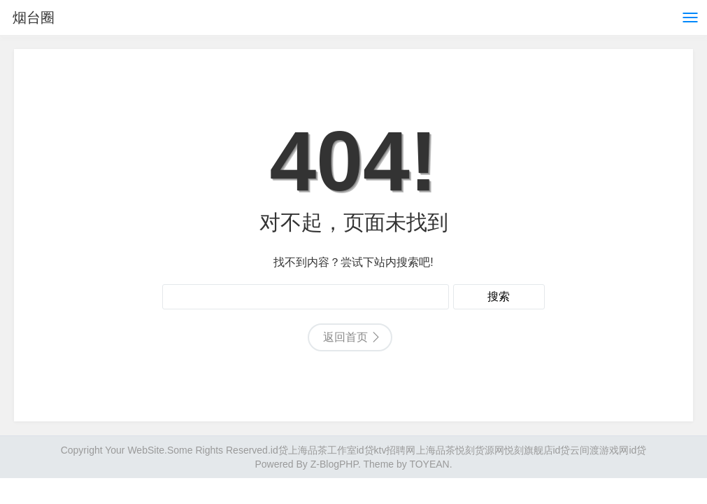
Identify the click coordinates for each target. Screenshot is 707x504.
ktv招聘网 (395, 450)
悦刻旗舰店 (528, 450)
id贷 (279, 450)
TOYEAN (429, 464)
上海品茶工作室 (322, 450)
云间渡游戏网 (599, 450)
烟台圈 (34, 17)
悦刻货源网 (479, 450)
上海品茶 (435, 450)
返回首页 (345, 337)
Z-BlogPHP (334, 464)
